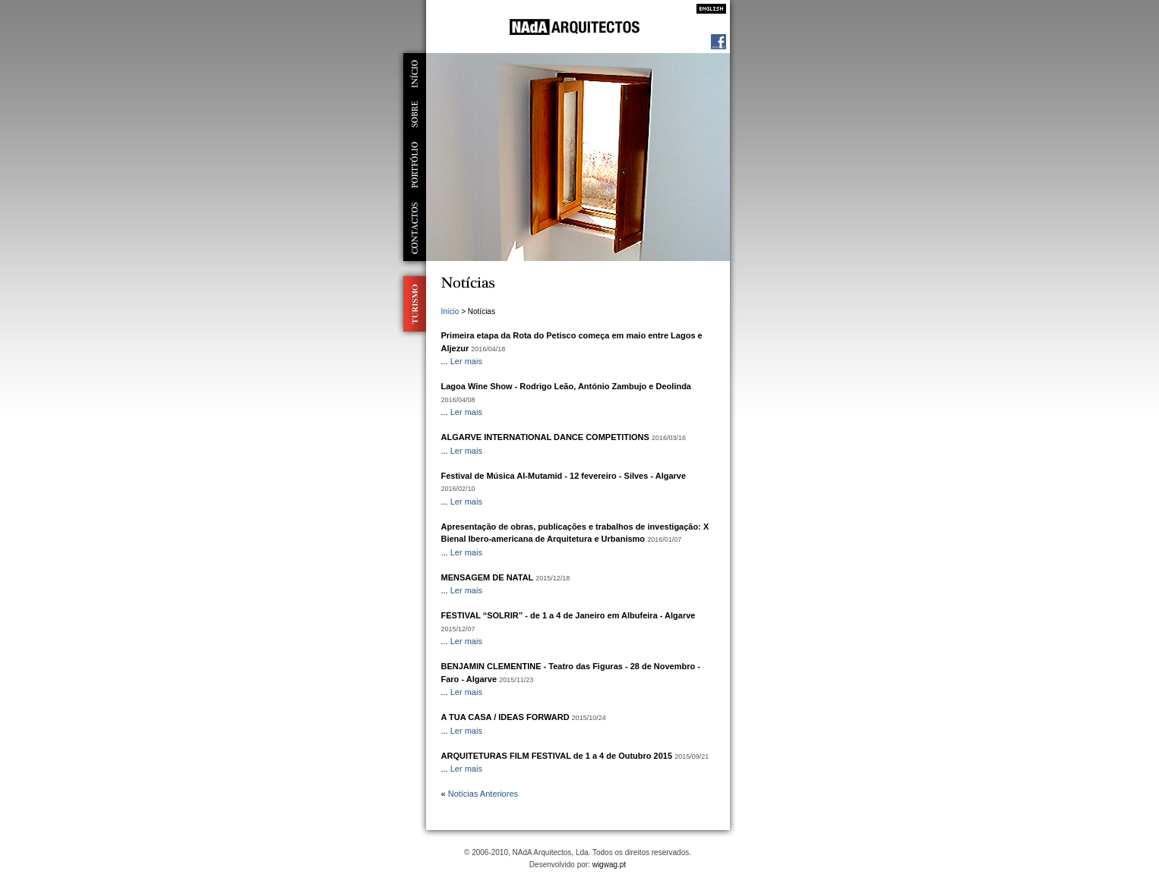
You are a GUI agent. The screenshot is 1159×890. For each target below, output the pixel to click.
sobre (414, 114)
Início (450, 311)
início (414, 73)
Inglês (707, 9)
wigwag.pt (609, 864)
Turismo (411, 303)
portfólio (414, 165)
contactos (414, 228)
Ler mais (466, 361)
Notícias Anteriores (483, 793)
